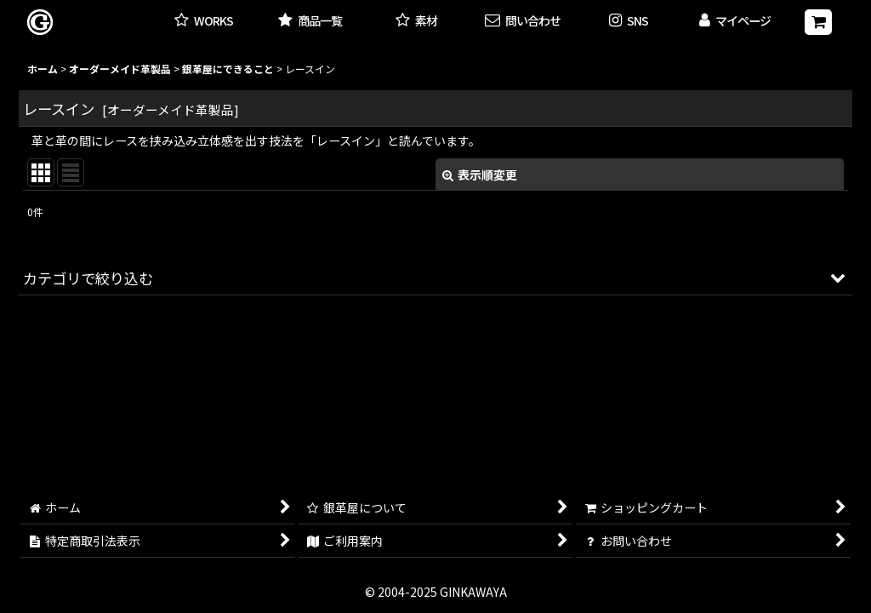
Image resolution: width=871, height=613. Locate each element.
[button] (629, 21)
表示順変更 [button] (479, 174)
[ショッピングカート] (818, 22)
